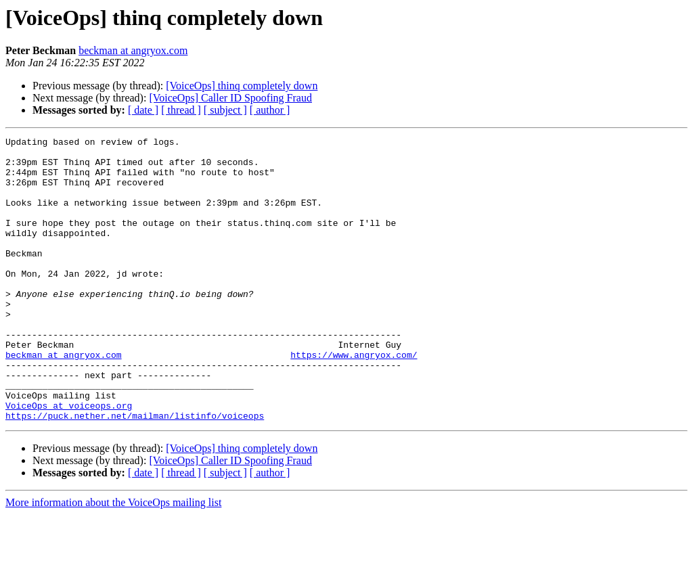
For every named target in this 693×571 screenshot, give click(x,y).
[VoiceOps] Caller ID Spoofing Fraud (230, 98)
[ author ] (270, 110)
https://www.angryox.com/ (353, 399)
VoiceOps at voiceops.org (68, 460)
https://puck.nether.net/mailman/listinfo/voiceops (134, 472)
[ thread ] (181, 110)
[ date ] (143, 110)
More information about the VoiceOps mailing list (113, 559)
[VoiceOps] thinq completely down (241, 85)
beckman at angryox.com (133, 50)
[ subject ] (225, 110)
